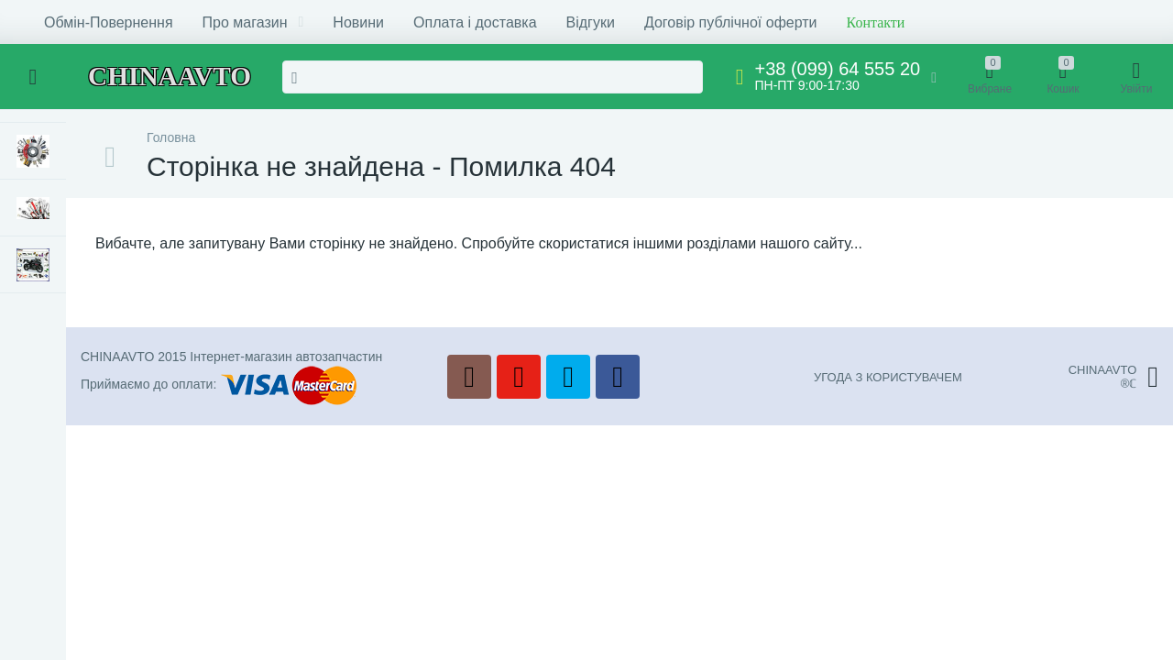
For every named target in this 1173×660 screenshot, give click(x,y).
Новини (358, 22)
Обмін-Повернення (108, 22)
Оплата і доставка (475, 22)
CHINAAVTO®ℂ (1113, 376)
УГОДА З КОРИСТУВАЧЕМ (888, 377)
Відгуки (590, 22)
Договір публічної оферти (730, 22)
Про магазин (253, 22)
